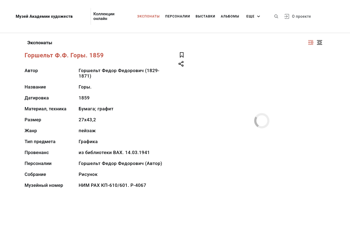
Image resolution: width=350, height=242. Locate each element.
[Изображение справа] (310, 42)
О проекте (301, 16)
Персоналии (177, 16)
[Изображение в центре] (319, 42)
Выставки (205, 16)
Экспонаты (148, 16)
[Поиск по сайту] (276, 16)
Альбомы (230, 16)
